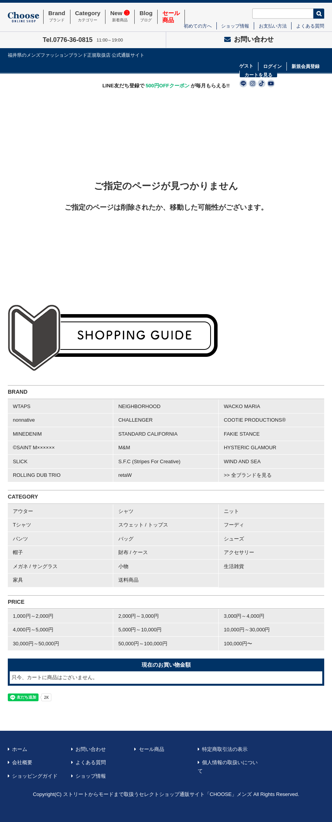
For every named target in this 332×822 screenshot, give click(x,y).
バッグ (126, 539)
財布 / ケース (133, 552)
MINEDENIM (27, 434)
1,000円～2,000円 (33, 616)
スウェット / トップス (143, 525)
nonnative (24, 420)
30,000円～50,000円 (36, 643)
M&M (124, 447)
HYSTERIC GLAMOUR (250, 447)
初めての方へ (198, 25)
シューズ (234, 539)
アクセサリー (239, 552)
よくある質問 (310, 25)
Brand (56, 17)
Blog (146, 17)
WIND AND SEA (242, 461)
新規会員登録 (306, 66)
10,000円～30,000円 (247, 630)
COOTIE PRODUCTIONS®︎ (255, 420)
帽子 (18, 552)
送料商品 (128, 580)
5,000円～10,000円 (140, 630)
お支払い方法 (273, 25)
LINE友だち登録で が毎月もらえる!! (166, 86)
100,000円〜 (238, 643)
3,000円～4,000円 (244, 616)
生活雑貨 (234, 566)
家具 (18, 580)
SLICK (20, 461)
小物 (123, 566)
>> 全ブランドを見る (248, 475)
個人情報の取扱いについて (228, 766)
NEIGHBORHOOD (139, 406)
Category (87, 17)
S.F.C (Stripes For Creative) (149, 461)
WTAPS (21, 406)
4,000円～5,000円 (33, 630)
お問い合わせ (249, 39)
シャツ (126, 511)
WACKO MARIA (242, 406)
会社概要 (22, 762)
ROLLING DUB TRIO (37, 475)
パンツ (20, 539)
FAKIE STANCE (242, 434)
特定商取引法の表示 (225, 749)
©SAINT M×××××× (34, 447)
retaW (125, 475)
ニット (231, 511)
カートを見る (258, 75)
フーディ (234, 525)
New (120, 17)
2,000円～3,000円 (138, 616)
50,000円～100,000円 (142, 643)
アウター (23, 511)
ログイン (272, 66)
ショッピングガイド (35, 776)
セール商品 (151, 749)
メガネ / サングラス (35, 566)
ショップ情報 (235, 25)
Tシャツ (22, 525)
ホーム (19, 749)
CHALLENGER (135, 420)
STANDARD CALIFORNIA (147, 434)
